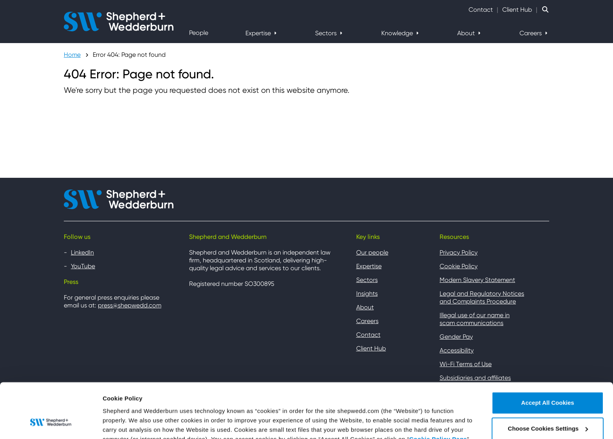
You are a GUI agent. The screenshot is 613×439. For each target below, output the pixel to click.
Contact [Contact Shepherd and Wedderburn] (481, 9)
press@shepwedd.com (130, 305)
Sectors (326, 33)
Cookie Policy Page (438, 392)
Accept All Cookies (547, 356)
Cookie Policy (459, 266)
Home (72, 54)
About (466, 33)
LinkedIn (82, 252)
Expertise (258, 33)
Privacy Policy (459, 252)
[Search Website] (545, 9)
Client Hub (517, 9)
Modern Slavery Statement (478, 280)
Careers (531, 33)
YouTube (83, 266)
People (198, 32)
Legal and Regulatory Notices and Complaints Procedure (482, 297)
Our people (372, 252)
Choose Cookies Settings (138, 423)
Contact (368, 334)
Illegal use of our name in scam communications (475, 319)
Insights (367, 293)
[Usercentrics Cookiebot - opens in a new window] (50, 424)
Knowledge (398, 33)
